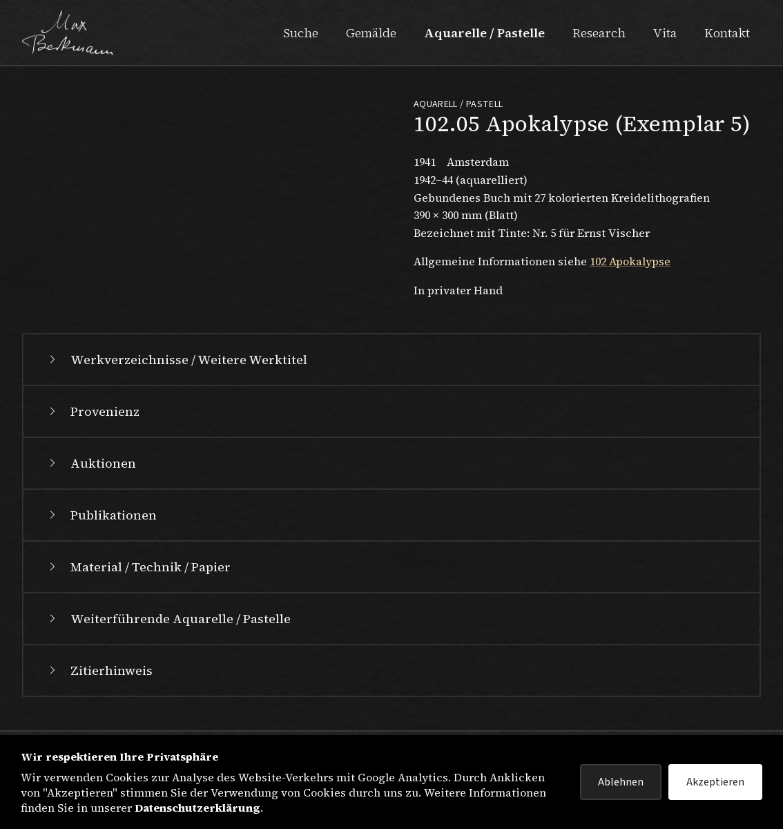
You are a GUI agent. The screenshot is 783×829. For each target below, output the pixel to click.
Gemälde (371, 32)
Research (599, 32)
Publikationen (101, 515)
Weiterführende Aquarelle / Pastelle (168, 618)
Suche (300, 32)
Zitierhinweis (99, 670)
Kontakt (727, 32)
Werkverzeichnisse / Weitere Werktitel (176, 359)
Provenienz (92, 411)
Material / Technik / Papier (138, 566)
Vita (665, 32)
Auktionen (91, 463)
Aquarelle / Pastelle (484, 32)
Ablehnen (621, 782)
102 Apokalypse (630, 261)
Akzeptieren (715, 782)
